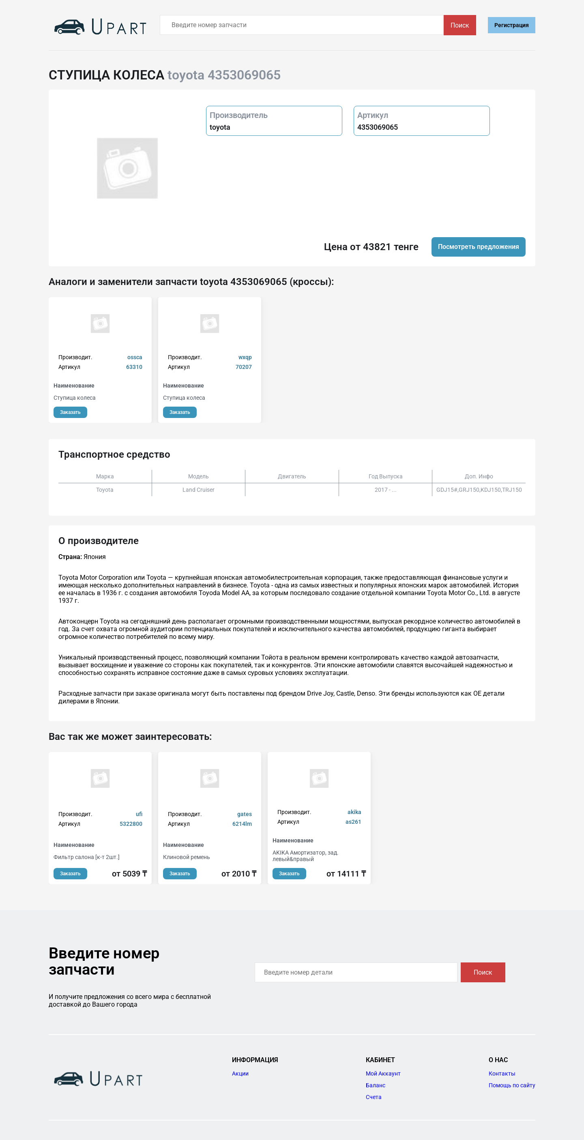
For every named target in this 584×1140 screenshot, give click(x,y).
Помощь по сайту (512, 1085)
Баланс (375, 1085)
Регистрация (511, 25)
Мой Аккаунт (383, 1073)
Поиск (460, 25)
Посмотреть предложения (478, 247)
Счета (374, 1097)
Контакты (502, 1073)
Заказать (70, 412)
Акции (240, 1073)
